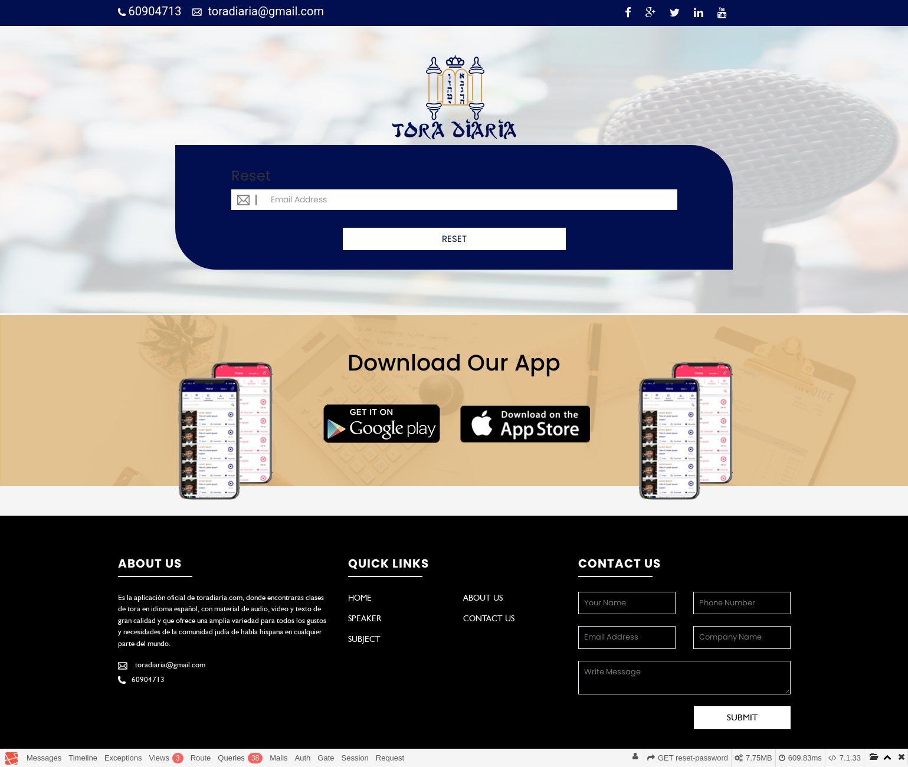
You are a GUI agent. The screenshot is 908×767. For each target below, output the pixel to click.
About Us (483, 597)
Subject (364, 639)
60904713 (150, 11)
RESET (454, 238)
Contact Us (488, 618)
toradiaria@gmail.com (258, 11)
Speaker (364, 618)
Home (360, 597)
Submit (742, 717)
